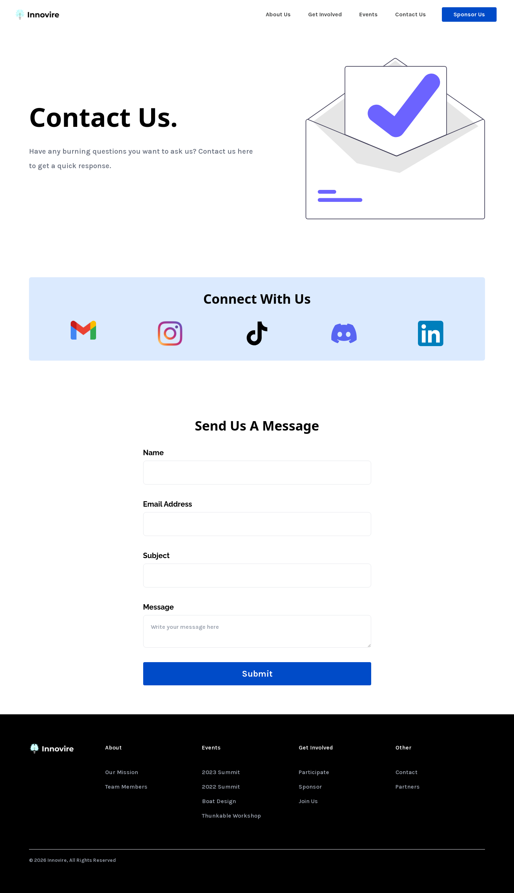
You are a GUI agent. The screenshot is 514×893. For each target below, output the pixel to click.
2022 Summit (221, 786)
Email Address (167, 504)
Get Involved (325, 14)
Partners (407, 786)
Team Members (126, 786)
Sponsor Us (469, 14)
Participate (314, 772)
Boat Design (219, 801)
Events (368, 14)
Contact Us (410, 14)
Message (158, 607)
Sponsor (310, 786)
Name (153, 452)
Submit (257, 674)
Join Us (308, 801)
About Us (278, 14)
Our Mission (121, 772)
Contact (406, 772)
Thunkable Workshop (231, 815)
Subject (156, 555)
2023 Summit (221, 772)
